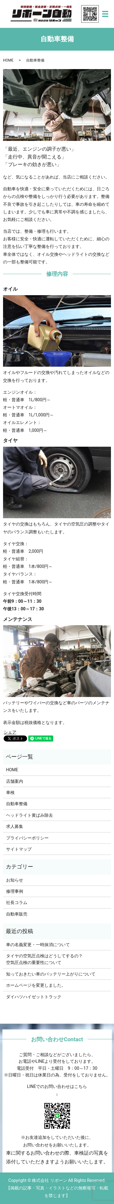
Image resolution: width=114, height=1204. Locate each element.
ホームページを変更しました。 (36, 985)
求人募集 (14, 826)
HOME (8, 60)
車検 (10, 792)
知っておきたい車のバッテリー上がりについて (50, 974)
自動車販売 (16, 914)
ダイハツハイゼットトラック (33, 996)
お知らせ (14, 880)
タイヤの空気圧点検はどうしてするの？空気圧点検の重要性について (44, 959)
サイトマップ (19, 849)
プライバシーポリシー (27, 837)
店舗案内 (14, 781)
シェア (10, 732)
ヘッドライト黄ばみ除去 (29, 815)
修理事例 (14, 891)
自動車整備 (16, 803)
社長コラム (16, 902)
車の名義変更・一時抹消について (38, 944)
